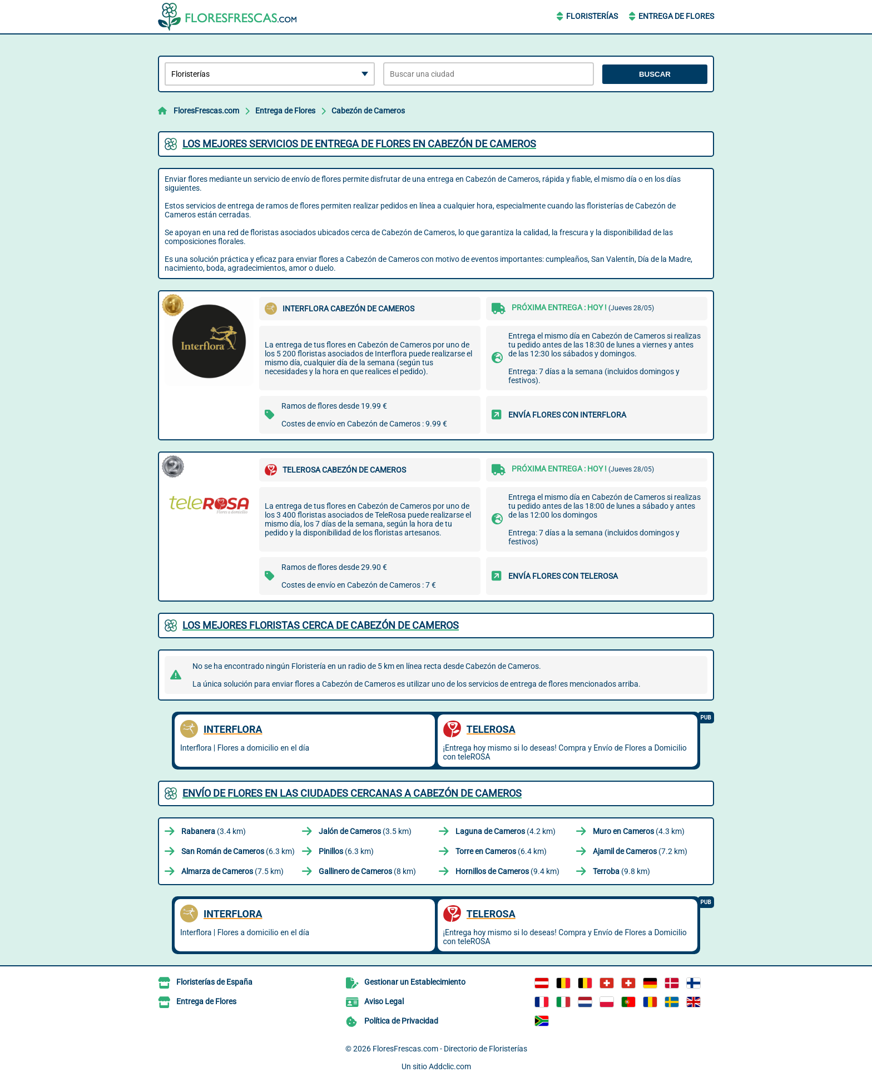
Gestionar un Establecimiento (414, 981)
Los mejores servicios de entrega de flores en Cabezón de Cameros (359, 144)
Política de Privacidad (401, 1020)
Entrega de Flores (676, 16)
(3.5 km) (365, 831)
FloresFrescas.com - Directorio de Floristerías (450, 1048)
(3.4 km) (213, 831)
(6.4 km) (501, 851)
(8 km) (367, 871)
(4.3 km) (639, 831)
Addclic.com (450, 1066)
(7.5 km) (232, 871)
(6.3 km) (238, 851)
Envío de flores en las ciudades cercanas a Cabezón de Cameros (352, 793)
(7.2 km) (640, 851)
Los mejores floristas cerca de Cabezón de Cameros (320, 625)
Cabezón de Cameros (368, 110)
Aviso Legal (384, 1001)
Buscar (655, 74)
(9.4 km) (507, 871)
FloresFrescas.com (206, 110)
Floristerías (592, 16)
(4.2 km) (505, 831)
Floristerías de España (214, 981)
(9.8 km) (621, 871)
